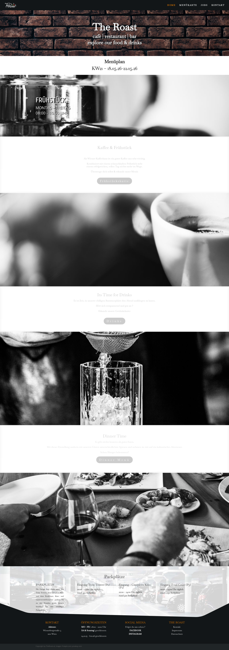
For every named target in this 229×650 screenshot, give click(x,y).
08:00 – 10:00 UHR (52, 113)
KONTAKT (218, 5)
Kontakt (177, 627)
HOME (171, 5)
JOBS (204, 5)
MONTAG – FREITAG (53, 107)
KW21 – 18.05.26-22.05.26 (114, 68)
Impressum (177, 630)
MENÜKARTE (188, 5)
